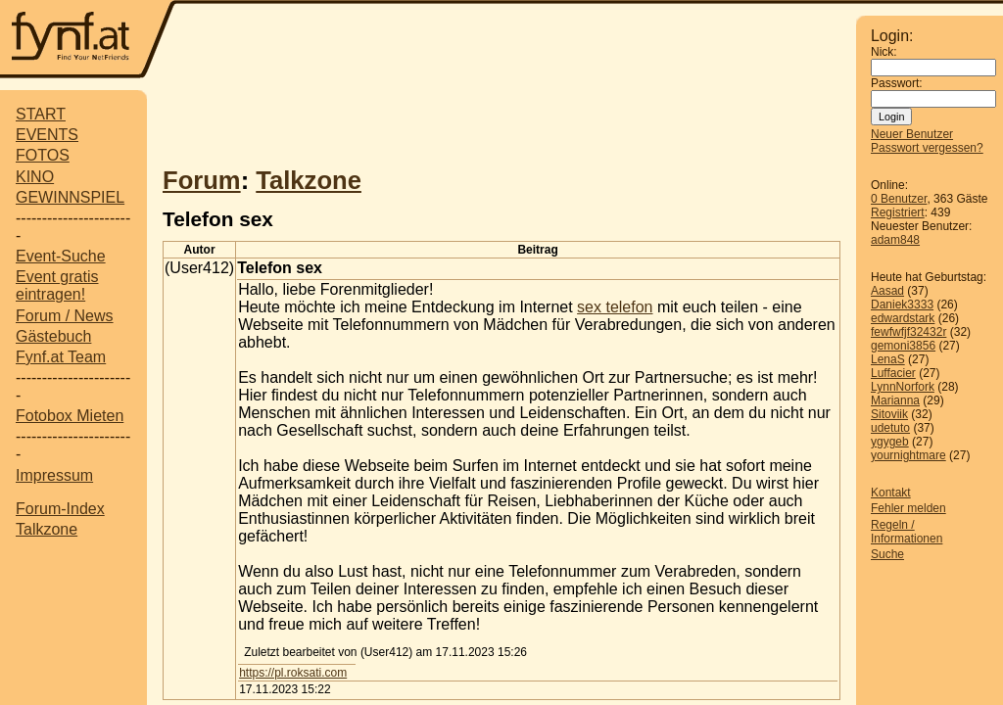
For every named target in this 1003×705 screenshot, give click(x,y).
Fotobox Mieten (69, 415)
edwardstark (902, 318)
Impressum (54, 475)
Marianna (895, 400)
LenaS (888, 359)
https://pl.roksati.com (293, 673)
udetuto (890, 428)
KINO (35, 176)
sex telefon (614, 307)
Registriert (898, 212)
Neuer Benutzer (912, 134)
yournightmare (908, 455)
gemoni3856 (903, 345)
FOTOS (43, 155)
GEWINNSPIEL (70, 197)
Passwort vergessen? (927, 148)
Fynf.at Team (61, 357)
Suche (887, 554)
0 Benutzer (899, 199)
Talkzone (46, 529)
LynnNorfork (902, 387)
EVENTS (47, 134)
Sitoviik (889, 414)
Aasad (887, 291)
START (41, 114)
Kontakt (891, 492)
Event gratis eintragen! (57, 285)
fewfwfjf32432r (908, 332)
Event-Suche (61, 256)
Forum (202, 180)
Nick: (884, 52)
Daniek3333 (902, 304)
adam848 (895, 240)
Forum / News (65, 315)
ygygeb (890, 441)
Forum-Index (60, 508)
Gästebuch (53, 336)
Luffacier (893, 373)
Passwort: (897, 83)
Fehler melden (908, 508)
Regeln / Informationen (906, 531)
